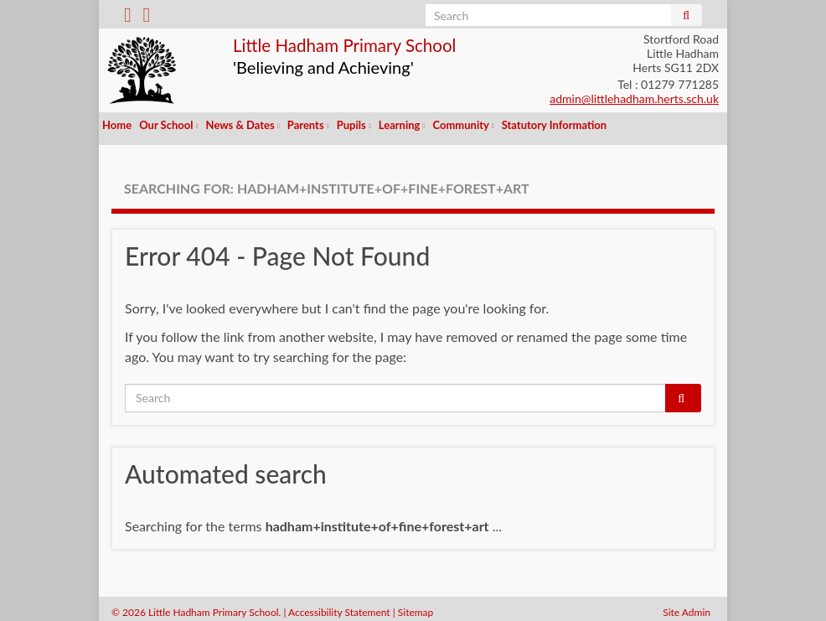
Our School (168, 125)
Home (117, 125)
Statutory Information (554, 125)
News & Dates (243, 125)
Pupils (354, 125)
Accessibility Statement (339, 604)
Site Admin (686, 604)
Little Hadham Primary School (385, 42)
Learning (402, 125)
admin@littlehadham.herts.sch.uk (634, 98)
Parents (308, 125)
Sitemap (416, 604)
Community (463, 125)
